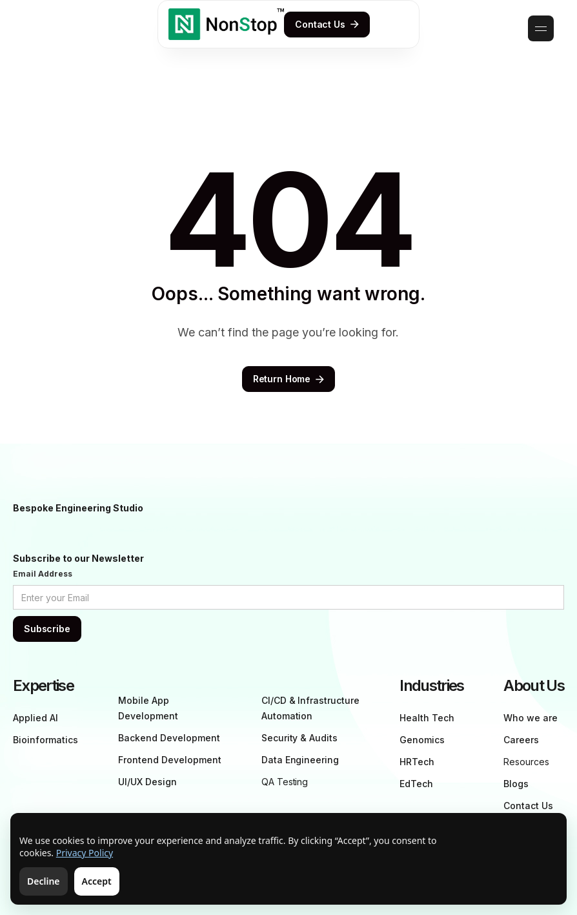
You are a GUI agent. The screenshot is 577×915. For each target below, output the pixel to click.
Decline (43, 881)
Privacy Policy (84, 853)
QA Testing (285, 781)
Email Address (42, 574)
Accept (97, 881)
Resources (526, 761)
